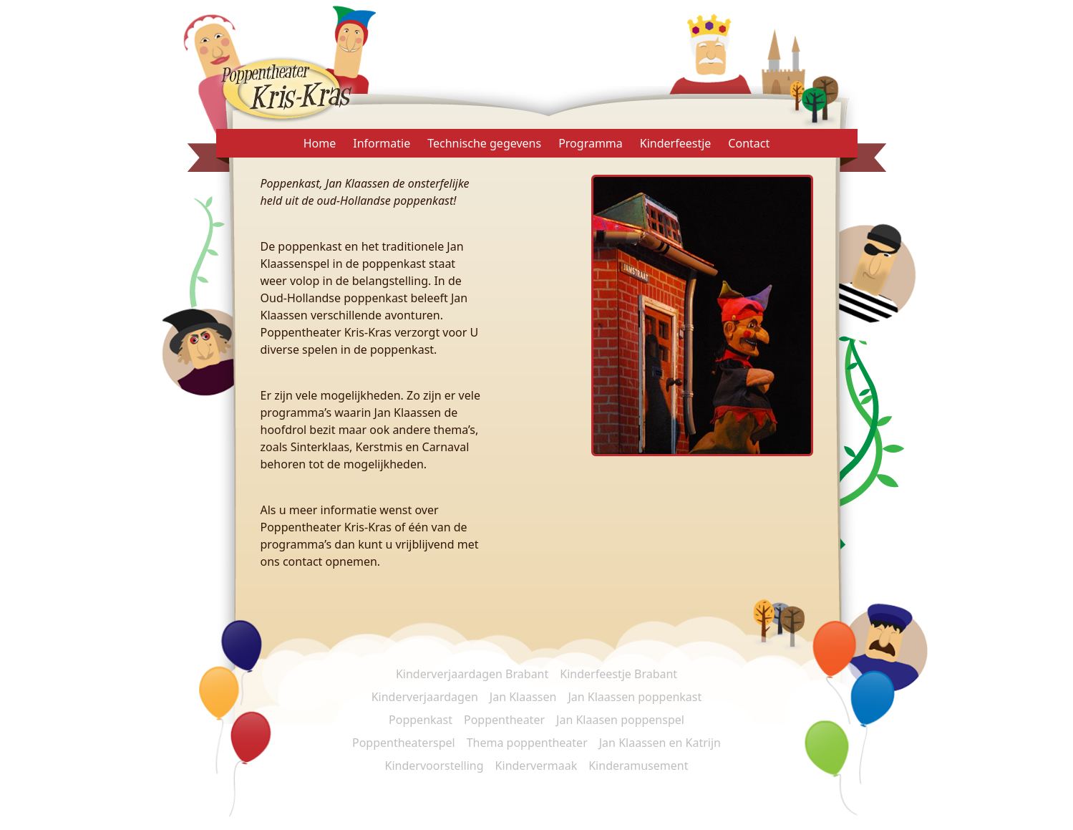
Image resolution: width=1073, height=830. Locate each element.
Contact (748, 143)
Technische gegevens (484, 143)
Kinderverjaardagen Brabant (472, 674)
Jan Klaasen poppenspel (620, 720)
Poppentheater (504, 720)
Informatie (381, 143)
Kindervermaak (536, 765)
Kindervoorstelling (434, 765)
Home (320, 143)
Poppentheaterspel (403, 743)
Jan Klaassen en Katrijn (660, 743)
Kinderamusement (638, 765)
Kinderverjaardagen (425, 697)
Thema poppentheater (527, 743)
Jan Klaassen (523, 697)
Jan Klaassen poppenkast (634, 697)
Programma (590, 143)
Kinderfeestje (676, 143)
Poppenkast (420, 720)
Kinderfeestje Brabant (618, 674)
